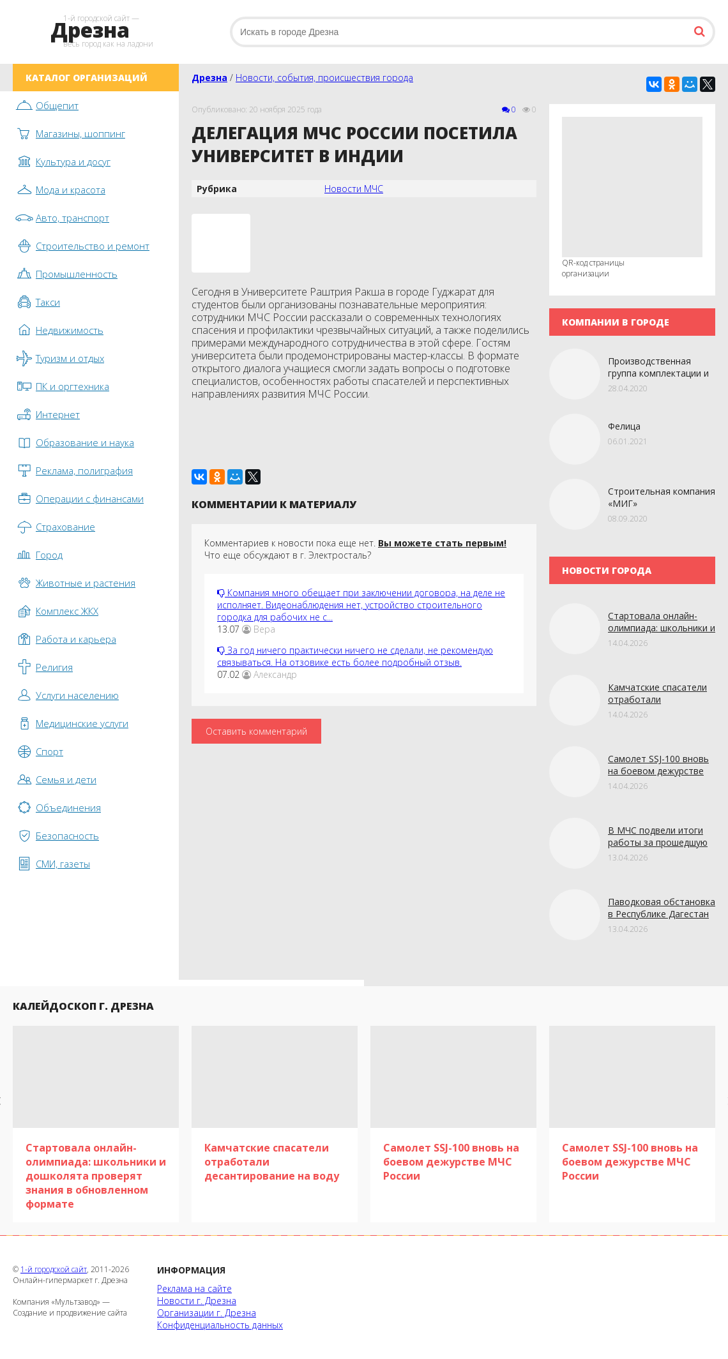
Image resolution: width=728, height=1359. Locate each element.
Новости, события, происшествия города (324, 77)
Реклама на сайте (194, 1288)
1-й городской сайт (53, 1269)
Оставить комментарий (256, 731)
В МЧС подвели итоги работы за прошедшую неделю (658, 842)
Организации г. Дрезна (206, 1313)
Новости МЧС (353, 189)
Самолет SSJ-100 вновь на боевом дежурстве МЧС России (658, 771)
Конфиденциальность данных (220, 1325)
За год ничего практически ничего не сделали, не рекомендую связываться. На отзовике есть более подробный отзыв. (355, 656)
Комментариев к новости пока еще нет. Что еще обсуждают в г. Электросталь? (355, 549)
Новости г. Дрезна (196, 1301)
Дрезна (209, 77)
